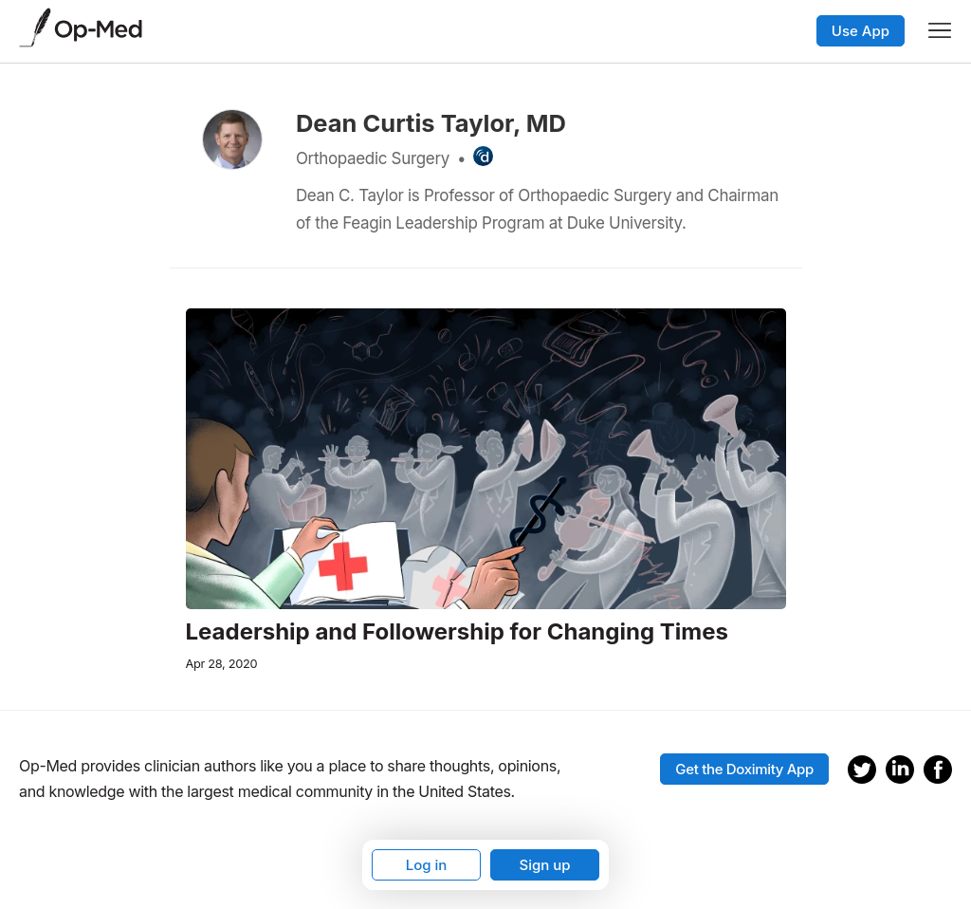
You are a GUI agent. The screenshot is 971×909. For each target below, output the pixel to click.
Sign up (544, 865)
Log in (427, 865)
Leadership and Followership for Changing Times (457, 632)
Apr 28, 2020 (222, 664)
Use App (860, 31)
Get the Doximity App (744, 769)
